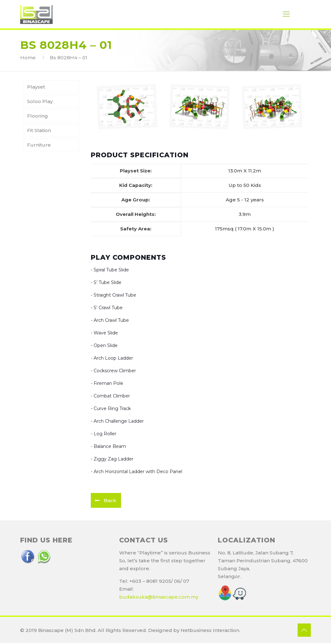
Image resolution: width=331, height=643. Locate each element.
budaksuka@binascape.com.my (158, 597)
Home (28, 58)
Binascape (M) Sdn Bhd (67, 630)
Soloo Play (40, 101)
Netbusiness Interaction (210, 630)
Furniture (39, 145)
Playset (36, 87)
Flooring (37, 116)
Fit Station (39, 130)
